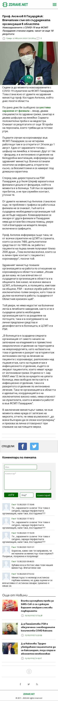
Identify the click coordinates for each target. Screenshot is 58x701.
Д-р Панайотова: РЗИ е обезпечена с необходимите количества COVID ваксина (38, 627)
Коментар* (27, 480)
